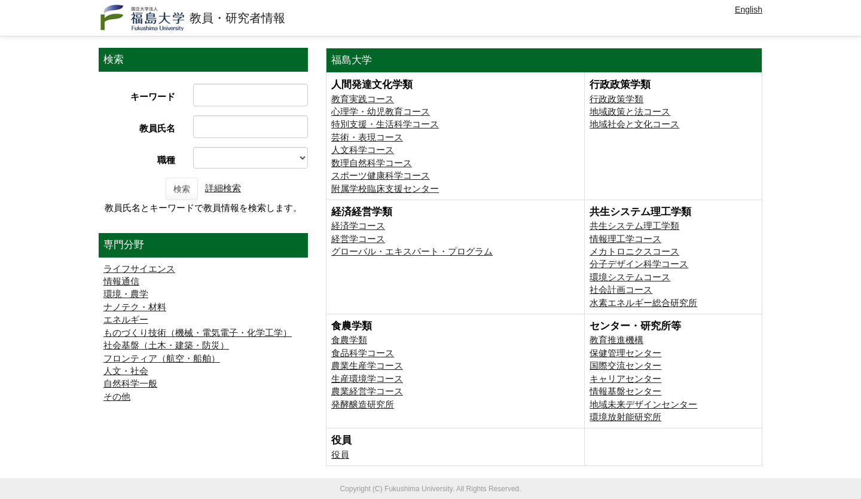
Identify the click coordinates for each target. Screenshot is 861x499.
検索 (181, 189)
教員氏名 (157, 128)
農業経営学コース (367, 391)
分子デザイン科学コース (639, 264)
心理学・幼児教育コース (380, 111)
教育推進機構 (616, 340)
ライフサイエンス (139, 269)
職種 (166, 160)
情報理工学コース (625, 239)
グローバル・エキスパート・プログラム (412, 251)
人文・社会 (125, 371)
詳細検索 (223, 188)
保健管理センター (625, 353)
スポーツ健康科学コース (380, 175)
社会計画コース (621, 289)
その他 (116, 396)
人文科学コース (362, 150)
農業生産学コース (367, 365)
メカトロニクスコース (634, 251)
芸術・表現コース (367, 137)
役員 (340, 454)
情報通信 (121, 281)
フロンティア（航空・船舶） (161, 358)
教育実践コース (362, 99)
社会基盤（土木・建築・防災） (166, 345)
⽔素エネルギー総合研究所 (643, 303)
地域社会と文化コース (634, 124)
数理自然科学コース (371, 163)
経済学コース (358, 226)
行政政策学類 (616, 99)
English (748, 9)
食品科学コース (362, 353)
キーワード (152, 96)
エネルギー (125, 319)
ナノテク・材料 (134, 307)
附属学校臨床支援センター (385, 188)
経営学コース (358, 239)
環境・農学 (125, 294)
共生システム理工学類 (634, 226)
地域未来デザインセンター (643, 404)
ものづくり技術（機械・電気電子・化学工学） (197, 332)
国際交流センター (625, 365)
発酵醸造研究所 (362, 404)
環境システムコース (630, 277)
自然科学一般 (130, 383)
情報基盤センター (625, 391)
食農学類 (349, 340)
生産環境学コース (367, 379)
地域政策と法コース (630, 111)
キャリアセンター (625, 379)
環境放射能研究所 (625, 417)
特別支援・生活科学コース (385, 124)
